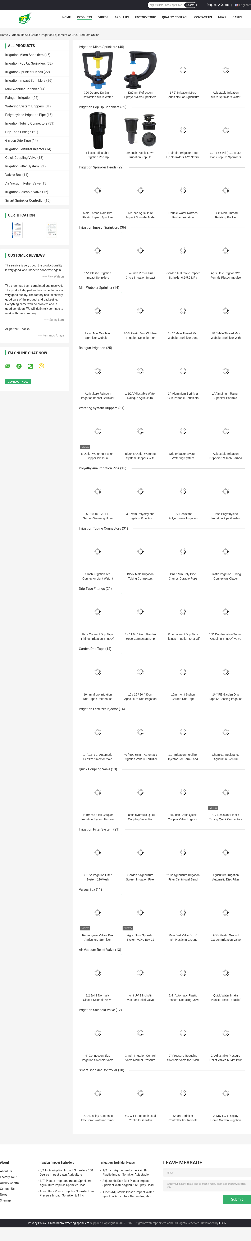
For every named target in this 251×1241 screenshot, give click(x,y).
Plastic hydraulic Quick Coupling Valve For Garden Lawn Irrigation (140, 819)
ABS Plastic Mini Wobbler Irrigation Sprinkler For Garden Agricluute (140, 338)
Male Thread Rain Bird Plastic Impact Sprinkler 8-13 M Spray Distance (97, 217)
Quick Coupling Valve (21, 158)
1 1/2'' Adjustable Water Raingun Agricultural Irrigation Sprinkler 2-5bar (140, 398)
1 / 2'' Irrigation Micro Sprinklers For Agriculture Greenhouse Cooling (182, 97)
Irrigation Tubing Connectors (26, 123)
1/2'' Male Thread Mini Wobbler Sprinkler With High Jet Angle (226, 338)
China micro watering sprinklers (68, 1223)
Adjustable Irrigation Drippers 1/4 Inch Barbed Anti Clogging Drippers (225, 458)
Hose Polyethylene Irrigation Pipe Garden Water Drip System (225, 518)
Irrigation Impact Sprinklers (25, 81)
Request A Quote (218, 4)
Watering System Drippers (24, 106)
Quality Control (175, 17)
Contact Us (203, 17)
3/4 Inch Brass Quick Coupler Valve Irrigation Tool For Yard (183, 819)
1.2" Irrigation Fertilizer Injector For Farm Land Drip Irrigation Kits (183, 759)
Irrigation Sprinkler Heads (24, 72)
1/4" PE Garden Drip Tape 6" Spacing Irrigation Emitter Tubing (225, 699)
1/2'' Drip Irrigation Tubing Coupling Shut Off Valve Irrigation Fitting (225, 639)
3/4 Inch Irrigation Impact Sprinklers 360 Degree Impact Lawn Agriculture (66, 1172)
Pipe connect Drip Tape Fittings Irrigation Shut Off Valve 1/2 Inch (183, 639)
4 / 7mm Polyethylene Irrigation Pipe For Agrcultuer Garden (140, 518)
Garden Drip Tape (18, 141)
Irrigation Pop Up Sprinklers (25, 63)
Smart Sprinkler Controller (24, 201)
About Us (122, 17)
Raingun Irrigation (18, 98)
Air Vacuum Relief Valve (23, 183)
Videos (103, 17)
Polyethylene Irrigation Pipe (25, 115)
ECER (222, 1223)
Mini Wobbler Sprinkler (22, 89)
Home (66, 17)
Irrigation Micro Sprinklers (24, 55)
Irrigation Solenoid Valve (23, 192)
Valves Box (13, 175)
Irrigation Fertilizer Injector (24, 149)
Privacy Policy (37, 1223)
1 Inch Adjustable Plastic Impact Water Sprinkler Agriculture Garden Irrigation (128, 1194)
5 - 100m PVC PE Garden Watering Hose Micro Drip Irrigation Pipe (98, 518)
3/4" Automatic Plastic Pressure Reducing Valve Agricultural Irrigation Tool (183, 1000)
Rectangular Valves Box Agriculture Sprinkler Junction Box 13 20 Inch (97, 940)
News (222, 17)
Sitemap (5, 1200)
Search (190, 5)
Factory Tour (145, 17)
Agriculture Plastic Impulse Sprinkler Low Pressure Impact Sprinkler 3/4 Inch (67, 1193)
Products (84, 17)
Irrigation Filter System (22, 166)
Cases (237, 17)
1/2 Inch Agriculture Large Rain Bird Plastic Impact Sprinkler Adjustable (125, 1172)
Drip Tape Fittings (18, 132)
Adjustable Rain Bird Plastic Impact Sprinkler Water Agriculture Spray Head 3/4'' (128, 1183)
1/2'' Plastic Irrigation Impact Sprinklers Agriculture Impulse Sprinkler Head (65, 1183)
